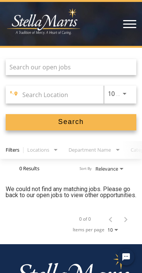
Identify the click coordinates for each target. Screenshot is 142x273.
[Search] (71, 122)
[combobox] (67, 67)
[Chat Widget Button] (126, 257)
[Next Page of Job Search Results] (125, 219)
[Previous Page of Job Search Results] (110, 219)
